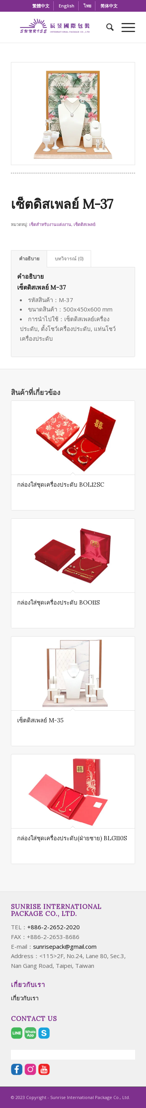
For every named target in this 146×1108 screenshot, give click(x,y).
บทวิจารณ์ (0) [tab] (69, 258)
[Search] (106, 27)
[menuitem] (41, 6)
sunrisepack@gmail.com (65, 946)
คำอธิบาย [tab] (29, 258)
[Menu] (124, 27)
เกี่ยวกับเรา (25, 998)
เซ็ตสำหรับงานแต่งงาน (50, 224)
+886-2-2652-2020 (53, 927)
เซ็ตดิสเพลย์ (84, 224)
